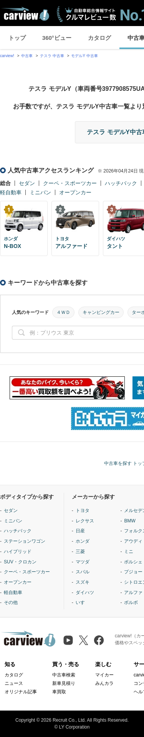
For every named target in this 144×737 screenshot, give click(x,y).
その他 (11, 602)
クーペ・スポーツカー (70, 183)
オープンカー (75, 192)
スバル (82, 571)
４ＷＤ (63, 312)
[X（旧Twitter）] (83, 640)
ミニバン (40, 192)
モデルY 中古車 (84, 56)
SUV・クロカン (20, 562)
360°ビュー (56, 37)
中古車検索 (63, 675)
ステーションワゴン (24, 541)
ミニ (128, 551)
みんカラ (104, 683)
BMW (129, 521)
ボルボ (131, 602)
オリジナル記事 (21, 691)
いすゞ (82, 602)
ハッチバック (121, 183)
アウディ (133, 541)
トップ (17, 37)
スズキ (82, 582)
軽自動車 (11, 192)
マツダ (82, 562)
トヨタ (82, 510)
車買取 (59, 691)
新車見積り (63, 683)
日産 (80, 530)
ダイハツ (85, 592)
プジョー (133, 571)
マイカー (104, 675)
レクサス (85, 521)
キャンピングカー (101, 312)
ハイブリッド (17, 551)
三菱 (80, 551)
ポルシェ (133, 562)
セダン (27, 183)
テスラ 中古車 (52, 56)
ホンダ (82, 541)
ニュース (14, 683)
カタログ (99, 37)
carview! (7, 56)
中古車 (27, 56)
